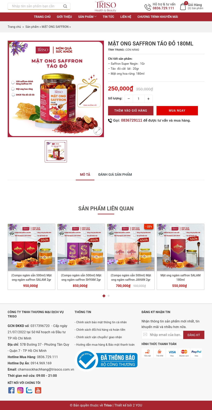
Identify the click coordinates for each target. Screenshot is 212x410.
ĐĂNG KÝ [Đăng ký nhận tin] (194, 335)
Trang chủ (42, 16)
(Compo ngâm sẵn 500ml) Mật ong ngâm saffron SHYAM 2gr (81, 277)
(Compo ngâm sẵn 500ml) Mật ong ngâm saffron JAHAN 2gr (131, 277)
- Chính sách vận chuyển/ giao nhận (98, 337)
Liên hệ (125, 16)
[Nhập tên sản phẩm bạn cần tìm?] (34, 6)
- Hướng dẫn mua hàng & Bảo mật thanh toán (105, 344)
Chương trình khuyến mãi (157, 16)
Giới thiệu (64, 16)
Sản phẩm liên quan (106, 209)
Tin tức (108, 16)
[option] (56, 89)
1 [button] (104, 296)
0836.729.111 (163, 8)
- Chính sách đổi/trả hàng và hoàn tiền (100, 329)
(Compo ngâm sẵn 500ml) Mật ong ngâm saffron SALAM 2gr (31, 277)
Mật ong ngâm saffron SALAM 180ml (180, 277)
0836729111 (131, 120)
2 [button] (108, 296)
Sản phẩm (87, 17)
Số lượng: (115, 98)
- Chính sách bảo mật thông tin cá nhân (101, 322)
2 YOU (137, 405)
